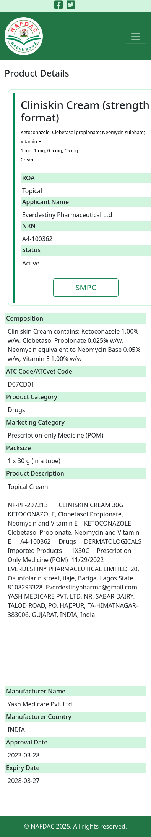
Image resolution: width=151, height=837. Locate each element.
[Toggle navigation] (135, 36)
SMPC (86, 287)
